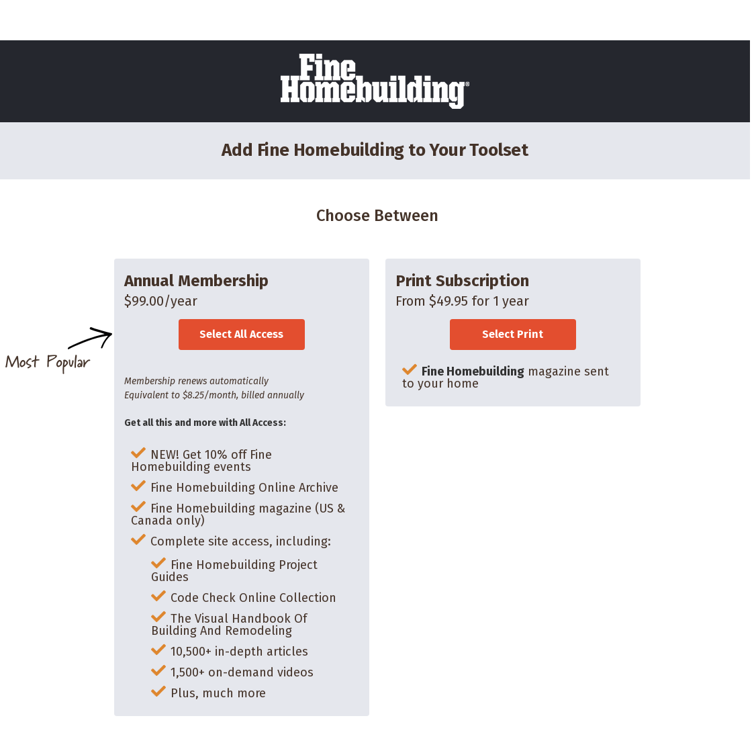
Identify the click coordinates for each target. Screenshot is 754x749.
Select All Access (241, 334)
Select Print (512, 334)
